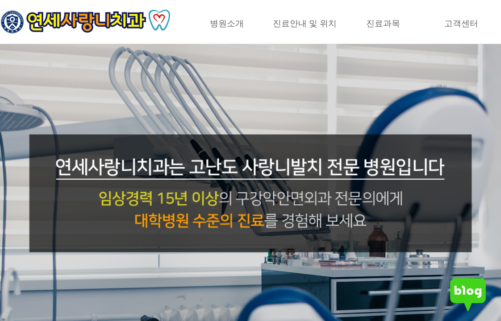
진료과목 (383, 23)
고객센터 (461, 23)
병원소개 (227, 23)
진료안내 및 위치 (305, 23)
